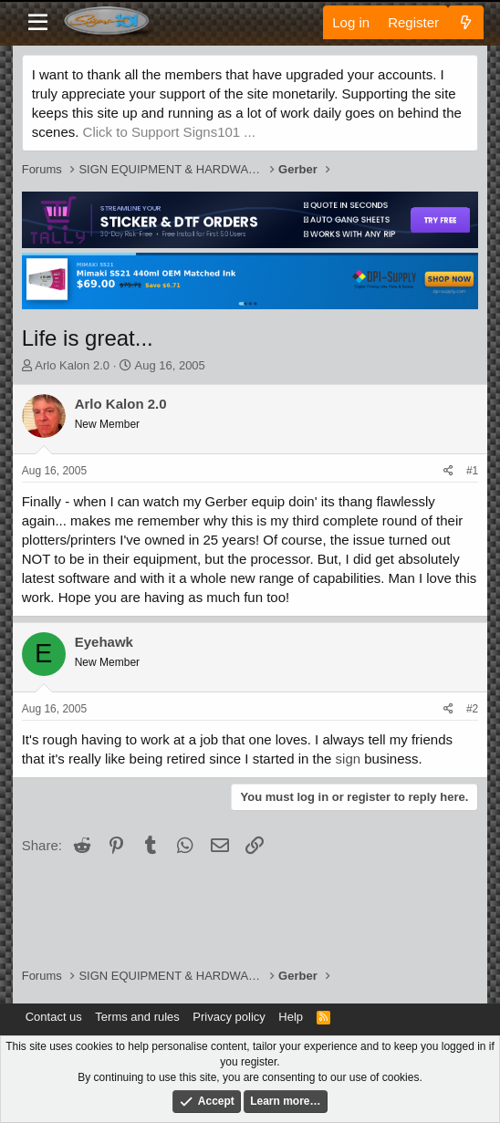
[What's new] (466, 22)
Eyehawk (104, 642)
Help (290, 1017)
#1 (472, 470)
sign (348, 758)
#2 (472, 708)
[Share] (448, 471)
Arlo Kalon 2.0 (72, 365)
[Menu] (37, 23)
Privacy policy (229, 1017)
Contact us (54, 1017)
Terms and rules (137, 1017)
